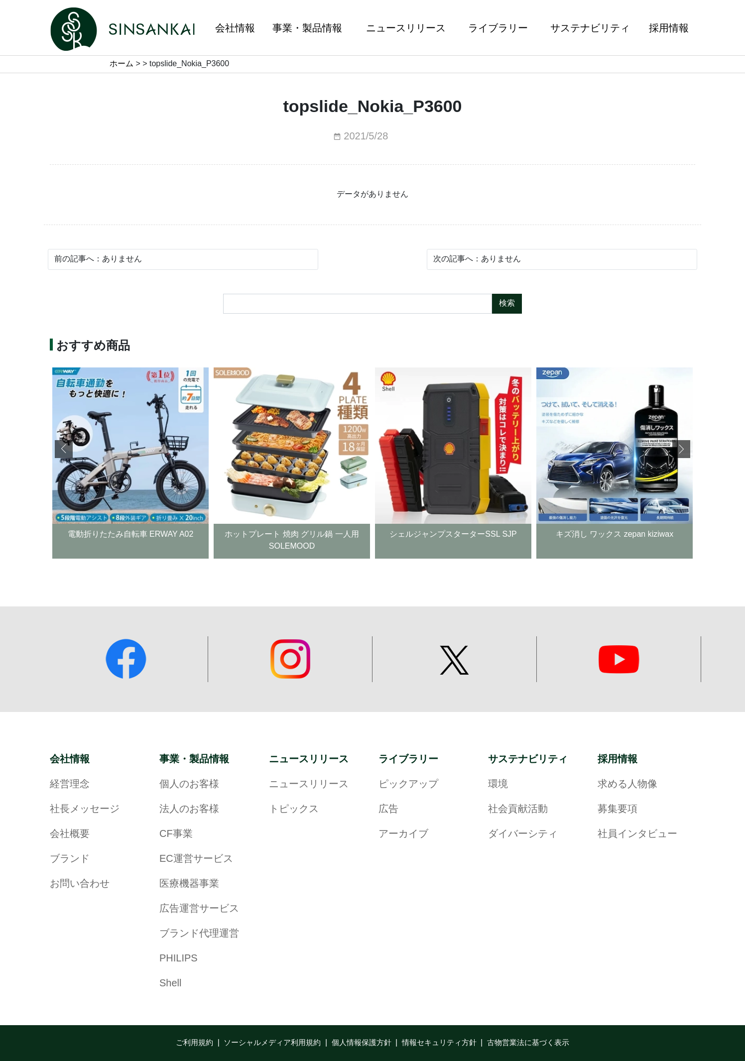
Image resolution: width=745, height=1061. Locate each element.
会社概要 (70, 834)
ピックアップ (408, 784)
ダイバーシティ (523, 834)
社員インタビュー (637, 834)
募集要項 (617, 809)
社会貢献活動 (518, 809)
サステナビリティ (528, 759)
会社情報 (70, 759)
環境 (498, 784)
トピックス (294, 809)
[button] (681, 449)
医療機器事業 (189, 884)
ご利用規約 (194, 1043)
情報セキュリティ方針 (439, 1043)
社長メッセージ (85, 809)
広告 (388, 809)
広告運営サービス (199, 909)
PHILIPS (178, 958)
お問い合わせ (80, 884)
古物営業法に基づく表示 (528, 1043)
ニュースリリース (309, 759)
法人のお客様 (189, 809)
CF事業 (176, 834)
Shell (170, 983)
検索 (507, 303)
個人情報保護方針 (361, 1043)
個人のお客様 (189, 784)
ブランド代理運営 (199, 934)
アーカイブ (403, 834)
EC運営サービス (196, 859)
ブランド (70, 859)
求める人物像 (627, 784)
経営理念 (70, 784)
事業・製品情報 (194, 759)
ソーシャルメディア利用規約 (272, 1043)
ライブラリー (408, 759)
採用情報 (617, 759)
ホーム (121, 64)
